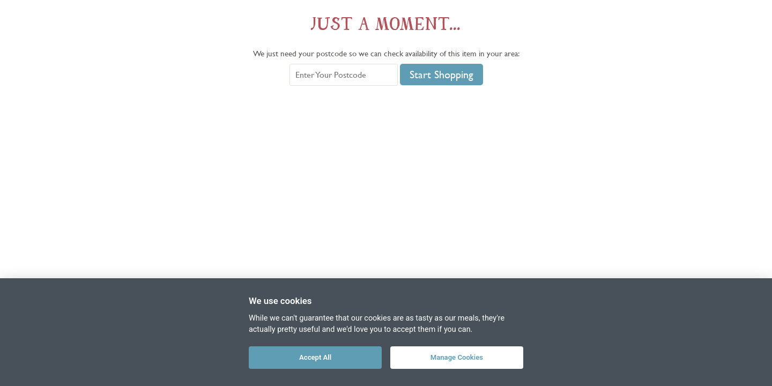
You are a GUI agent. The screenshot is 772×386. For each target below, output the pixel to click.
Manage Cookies (456, 357)
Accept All (315, 357)
